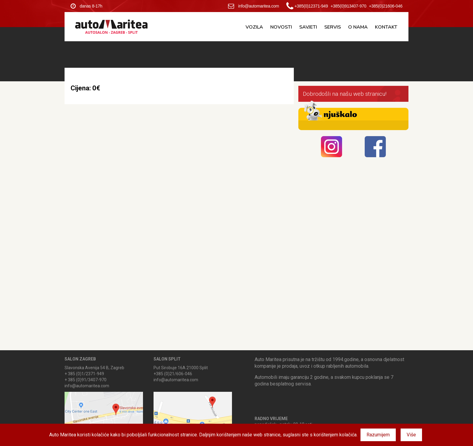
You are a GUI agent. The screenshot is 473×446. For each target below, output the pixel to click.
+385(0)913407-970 (349, 6)
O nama (358, 27)
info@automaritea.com (253, 6)
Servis (332, 27)
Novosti (281, 27)
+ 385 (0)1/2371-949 (84, 373)
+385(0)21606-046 (385, 6)
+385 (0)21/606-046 (173, 373)
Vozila (254, 27)
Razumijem (378, 435)
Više (411, 435)
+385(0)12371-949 (311, 6)
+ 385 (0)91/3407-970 (85, 379)
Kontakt (386, 27)
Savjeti (308, 27)
